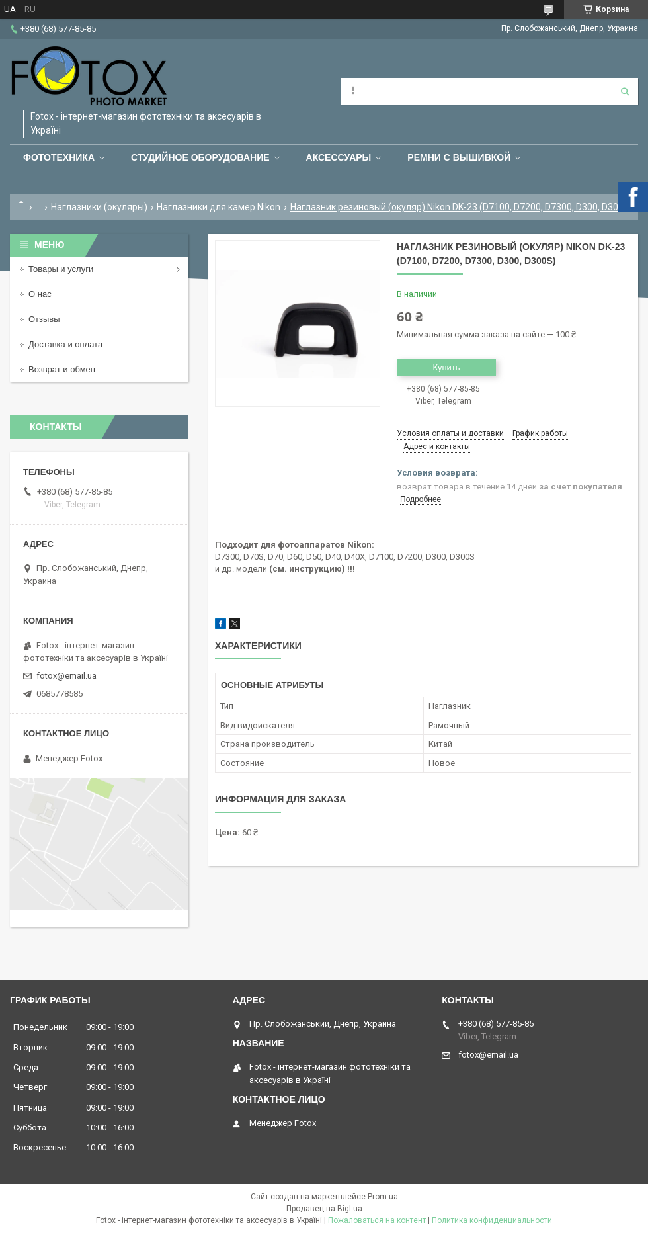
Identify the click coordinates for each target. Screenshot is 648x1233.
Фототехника (59, 157)
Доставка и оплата (65, 344)
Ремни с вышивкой (458, 157)
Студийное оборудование (200, 157)
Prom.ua (383, 1196)
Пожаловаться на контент (377, 1220)
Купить (446, 367)
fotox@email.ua (66, 676)
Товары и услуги (60, 269)
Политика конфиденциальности (492, 1220)
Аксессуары (339, 157)
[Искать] (625, 91)
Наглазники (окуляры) (99, 207)
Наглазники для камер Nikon (218, 207)
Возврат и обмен (61, 369)
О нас (40, 294)
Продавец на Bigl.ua (324, 1208)
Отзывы (44, 319)
